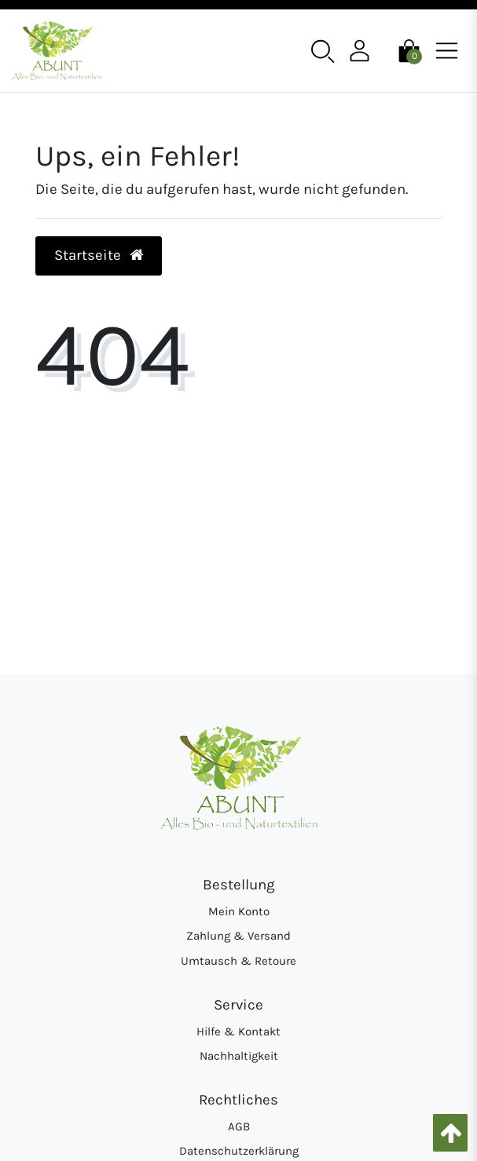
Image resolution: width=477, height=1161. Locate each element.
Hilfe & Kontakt (238, 1031)
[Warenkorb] (409, 50)
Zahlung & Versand (238, 936)
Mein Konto (239, 911)
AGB (239, 1126)
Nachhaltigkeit (239, 1056)
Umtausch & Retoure (238, 961)
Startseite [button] (99, 255)
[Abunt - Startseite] (56, 50)
